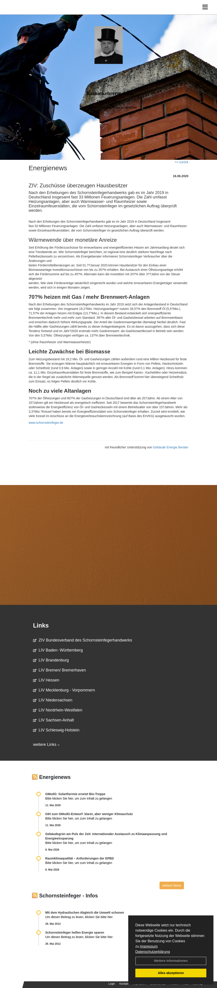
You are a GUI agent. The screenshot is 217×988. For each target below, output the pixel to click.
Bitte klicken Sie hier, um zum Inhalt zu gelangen (78, 798)
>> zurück (181, 162)
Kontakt (123, 983)
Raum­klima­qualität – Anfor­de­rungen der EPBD (79, 858)
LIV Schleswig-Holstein (56, 730)
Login (111, 983)
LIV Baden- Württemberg (58, 650)
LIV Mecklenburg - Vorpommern (64, 690)
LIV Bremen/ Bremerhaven (59, 670)
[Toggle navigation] (205, 7)
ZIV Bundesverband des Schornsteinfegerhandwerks (82, 640)
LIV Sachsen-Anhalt (53, 720)
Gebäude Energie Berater (170, 447)
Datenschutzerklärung (152, 952)
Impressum (149, 946)
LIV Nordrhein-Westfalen (57, 710)
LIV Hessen (46, 680)
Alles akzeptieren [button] (171, 973)
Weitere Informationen (171, 960)
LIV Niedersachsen (52, 700)
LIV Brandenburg (51, 660)
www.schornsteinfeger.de (46, 422)
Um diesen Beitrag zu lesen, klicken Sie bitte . (79, 917)
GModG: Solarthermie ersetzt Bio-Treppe (75, 794)
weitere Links (46, 744)
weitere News (171, 885)
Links (41, 625)
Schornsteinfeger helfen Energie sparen (74, 932)
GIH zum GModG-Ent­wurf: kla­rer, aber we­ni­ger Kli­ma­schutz (89, 814)
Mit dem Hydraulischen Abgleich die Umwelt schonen (84, 912)
